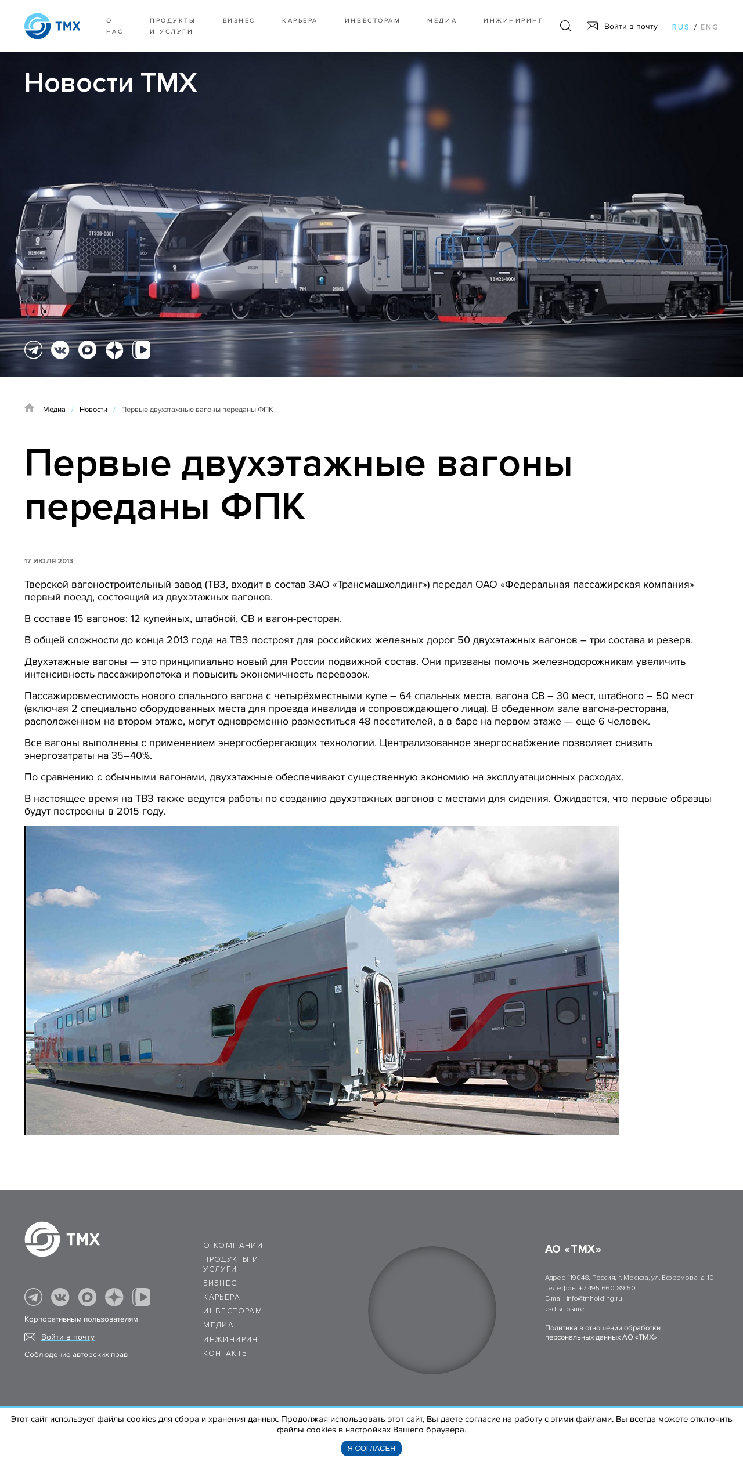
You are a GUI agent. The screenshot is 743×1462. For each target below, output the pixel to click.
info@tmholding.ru (594, 1298)
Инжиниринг (513, 20)
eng (710, 27)
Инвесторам (373, 20)
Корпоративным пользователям (81, 1319)
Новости (93, 409)
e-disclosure (565, 1309)
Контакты (225, 1353)
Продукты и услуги (173, 26)
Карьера (300, 20)
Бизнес (220, 1283)
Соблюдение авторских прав (76, 1354)
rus (681, 27)
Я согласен (372, 1448)
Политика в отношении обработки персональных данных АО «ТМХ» (603, 1332)
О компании (233, 1245)
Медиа (442, 20)
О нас (115, 26)
